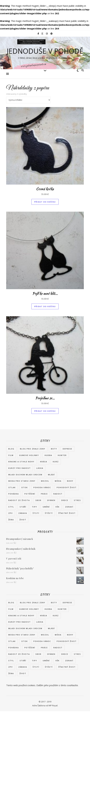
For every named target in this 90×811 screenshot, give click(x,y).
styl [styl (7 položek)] (11, 507)
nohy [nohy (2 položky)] (70, 481)
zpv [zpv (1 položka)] (10, 513)
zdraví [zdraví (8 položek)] (69, 507)
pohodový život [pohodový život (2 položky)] (67, 487)
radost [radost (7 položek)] (57, 494)
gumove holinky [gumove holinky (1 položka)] (29, 455)
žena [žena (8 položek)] (11, 519)
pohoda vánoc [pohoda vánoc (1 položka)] (42, 487)
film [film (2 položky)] (10, 455)
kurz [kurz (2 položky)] (56, 461)
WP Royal (53, 705)
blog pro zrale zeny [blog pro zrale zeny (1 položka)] (32, 449)
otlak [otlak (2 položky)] (12, 487)
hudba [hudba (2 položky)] (48, 455)
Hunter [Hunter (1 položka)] (62, 455)
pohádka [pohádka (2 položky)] (13, 494)
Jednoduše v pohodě (45, 50)
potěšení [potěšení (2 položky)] (29, 494)
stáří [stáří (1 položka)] (23, 507)
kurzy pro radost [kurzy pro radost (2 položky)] (19, 468)
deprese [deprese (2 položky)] (67, 449)
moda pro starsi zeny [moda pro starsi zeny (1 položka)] (21, 481)
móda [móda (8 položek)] (58, 481)
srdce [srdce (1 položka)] (64, 500)
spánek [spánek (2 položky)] (51, 500)
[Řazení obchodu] (28, 100)
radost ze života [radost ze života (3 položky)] (19, 500)
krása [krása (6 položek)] (43, 461)
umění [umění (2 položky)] (46, 507)
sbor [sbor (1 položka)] (38, 500)
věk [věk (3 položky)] (57, 507)
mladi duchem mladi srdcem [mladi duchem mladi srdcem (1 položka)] (25, 474)
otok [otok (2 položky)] (24, 487)
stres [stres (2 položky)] (77, 500)
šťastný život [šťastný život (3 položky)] (67, 513)
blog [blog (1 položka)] (11, 449)
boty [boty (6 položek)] (54, 449)
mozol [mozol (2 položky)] (45, 481)
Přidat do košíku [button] (45, 202)
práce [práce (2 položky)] (44, 494)
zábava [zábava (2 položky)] (22, 513)
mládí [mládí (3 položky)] (51, 474)
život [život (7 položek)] (23, 519)
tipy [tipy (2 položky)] (34, 507)
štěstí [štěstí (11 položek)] (49, 513)
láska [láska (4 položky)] (39, 468)
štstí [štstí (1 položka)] (36, 513)
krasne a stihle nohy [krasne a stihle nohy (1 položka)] (21, 461)
